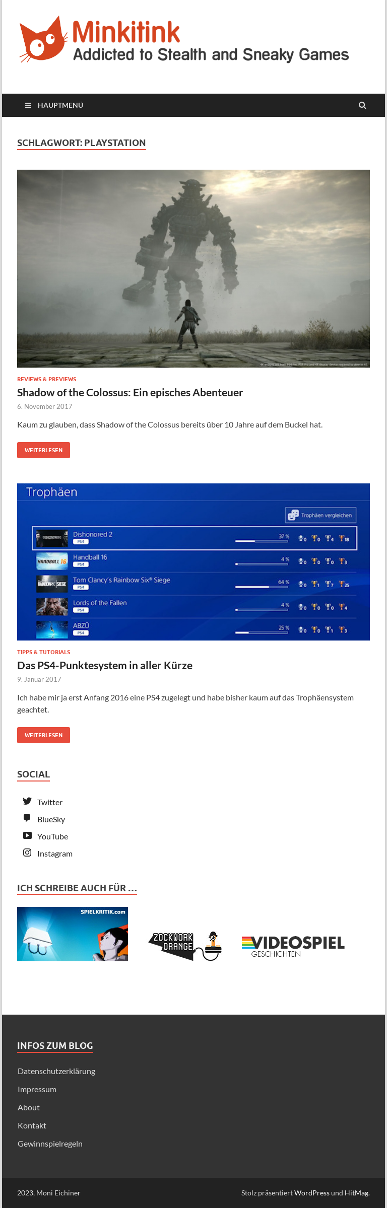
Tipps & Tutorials (43, 652)
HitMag (356, 1192)
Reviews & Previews (46, 379)
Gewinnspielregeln (50, 1143)
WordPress (312, 1192)
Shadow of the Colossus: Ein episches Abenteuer (130, 392)
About (29, 1107)
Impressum (37, 1089)
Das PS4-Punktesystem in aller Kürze (104, 665)
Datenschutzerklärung (56, 1071)
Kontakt (32, 1125)
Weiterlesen (39, 448)
